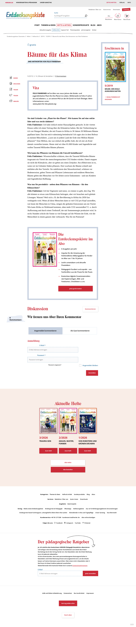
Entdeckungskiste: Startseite (16, 35)
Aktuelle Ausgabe (45, 28)
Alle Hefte (67, 457)
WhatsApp (67, 503)
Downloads (116, 8)
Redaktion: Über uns (95, 8)
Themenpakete (75, 28)
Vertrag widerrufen (68, 598)
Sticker (94, 28)
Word (15, 76)
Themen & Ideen (48, 23)
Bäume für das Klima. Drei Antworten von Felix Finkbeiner (70, 35)
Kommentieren (90, 310)
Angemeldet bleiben (89, 361)
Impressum (90, 588)
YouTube (78, 517)
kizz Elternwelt (112, 507)
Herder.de (9, 3)
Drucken (16, 82)
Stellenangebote (78, 503)
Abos (99, 23)
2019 (42, 35)
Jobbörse (126, 8)
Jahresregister (86, 28)
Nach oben (68, 610)
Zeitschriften (111, 3)
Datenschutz (68, 588)
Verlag (121, 3)
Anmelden (92, 368)
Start (37, 23)
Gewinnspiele (71, 498)
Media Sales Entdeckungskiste (33, 503)
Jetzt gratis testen (75, 290)
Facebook (59, 517)
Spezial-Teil (65, 28)
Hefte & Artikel (64, 23)
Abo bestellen (68, 464)
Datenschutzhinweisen (79, 560)
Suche (56, 11)
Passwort (41, 353)
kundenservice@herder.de (71, 512)
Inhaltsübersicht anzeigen (112, 95)
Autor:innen (107, 8)
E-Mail (42, 346)
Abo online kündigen (88, 512)
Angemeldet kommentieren (45, 332)
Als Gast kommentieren (80, 332)
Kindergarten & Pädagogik (26, 3)
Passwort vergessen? (54, 360)
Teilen (15, 88)
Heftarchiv (56, 28)
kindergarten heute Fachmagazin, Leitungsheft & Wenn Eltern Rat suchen (43, 507)
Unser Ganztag (46, 3)
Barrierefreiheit (79, 588)
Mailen (16, 100)
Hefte (28, 35)
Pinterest (87, 517)
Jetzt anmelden (90, 568)
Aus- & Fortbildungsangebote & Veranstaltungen (102, 503)
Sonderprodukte (81, 23)
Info (129, 3)
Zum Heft (48, 445)
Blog (93, 23)
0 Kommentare (60, 74)
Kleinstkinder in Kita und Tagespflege (81, 507)
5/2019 (48, 35)
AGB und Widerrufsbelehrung (52, 588)
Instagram (69, 517)
